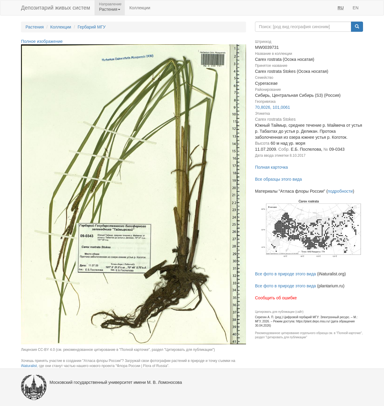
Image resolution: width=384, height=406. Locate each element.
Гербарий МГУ (92, 27)
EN (355, 7)
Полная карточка (271, 167)
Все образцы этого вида (278, 179)
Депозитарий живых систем (55, 8)
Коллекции (139, 7)
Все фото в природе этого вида (285, 273)
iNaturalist (29, 366)
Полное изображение (42, 41)
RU (341, 7)
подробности (340, 191)
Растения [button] (109, 9)
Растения (35, 27)
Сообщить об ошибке (276, 297)
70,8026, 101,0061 (272, 107)
